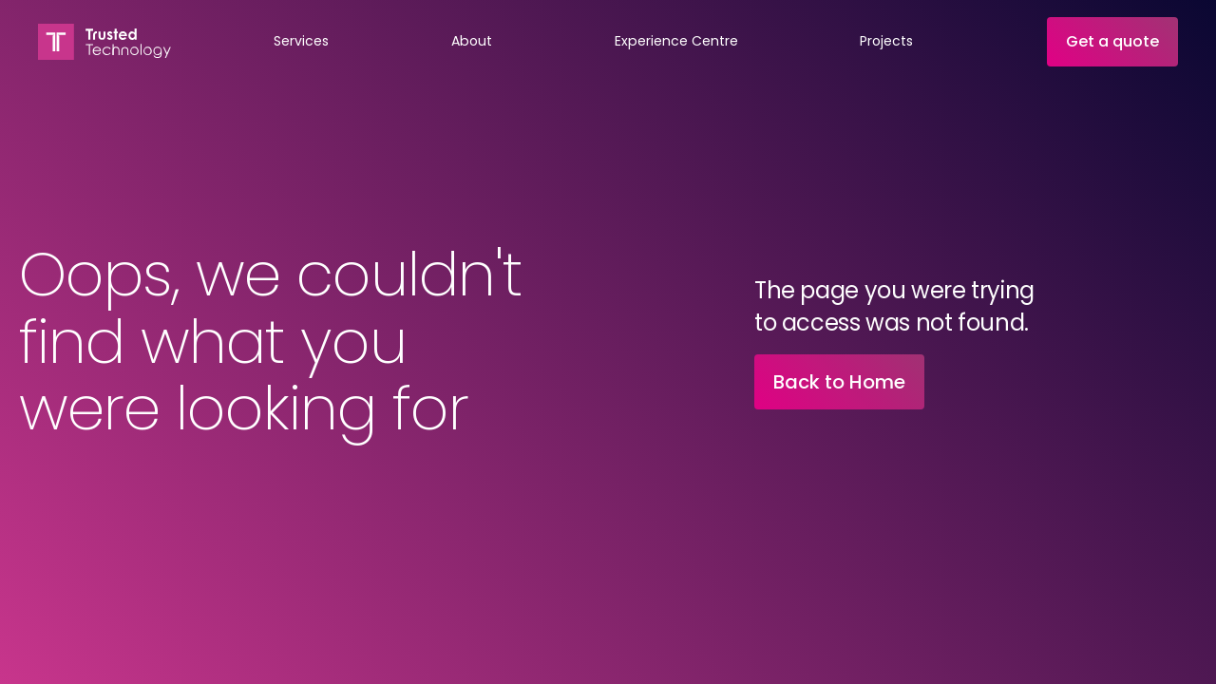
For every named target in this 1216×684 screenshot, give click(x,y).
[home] (104, 42)
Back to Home (839, 382)
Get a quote (1112, 41)
